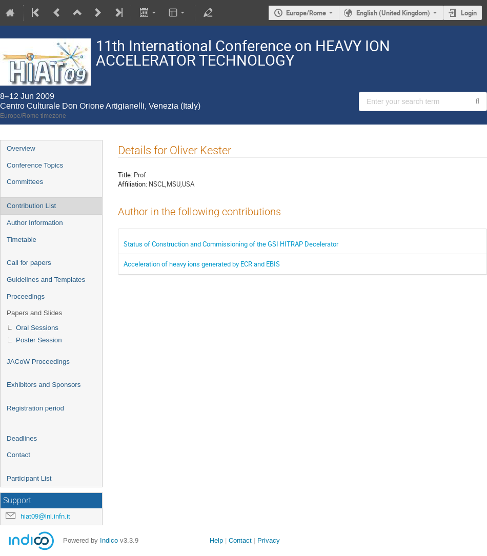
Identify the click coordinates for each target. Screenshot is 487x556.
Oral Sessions (37, 328)
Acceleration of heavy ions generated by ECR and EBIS (202, 264)
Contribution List (31, 206)
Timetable (21, 239)
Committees (25, 182)
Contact (18, 455)
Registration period (35, 408)
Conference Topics (35, 165)
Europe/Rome (306, 12)
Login (469, 12)
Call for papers (29, 262)
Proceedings (26, 296)
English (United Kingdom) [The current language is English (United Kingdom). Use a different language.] (393, 12)
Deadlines (22, 438)
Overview (21, 148)
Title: (125, 174)
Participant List (29, 478)
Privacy (268, 540)
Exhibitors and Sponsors (43, 384)
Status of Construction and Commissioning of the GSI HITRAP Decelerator (231, 244)
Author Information (35, 222)
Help (216, 540)
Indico (109, 540)
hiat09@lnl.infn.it (45, 516)
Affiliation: (132, 184)
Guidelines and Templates (46, 279)
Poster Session (39, 340)
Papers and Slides (34, 313)
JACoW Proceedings (38, 361)
